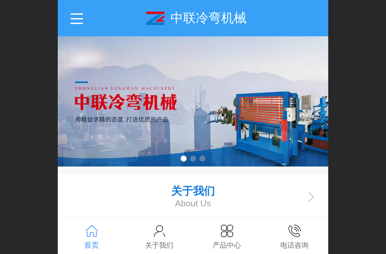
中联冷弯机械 (208, 18)
